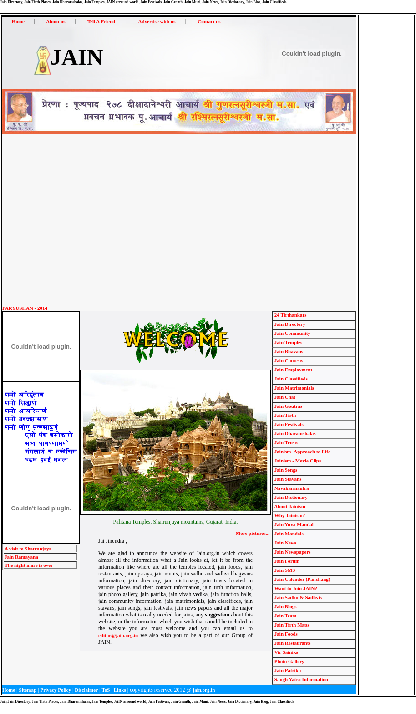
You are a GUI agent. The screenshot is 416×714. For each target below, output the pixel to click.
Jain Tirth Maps (291, 624)
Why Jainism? (289, 515)
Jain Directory (289, 324)
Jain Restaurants (292, 643)
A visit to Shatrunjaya (28, 548)
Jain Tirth (284, 415)
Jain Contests (288, 360)
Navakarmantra (291, 488)
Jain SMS (284, 570)
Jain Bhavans (288, 351)
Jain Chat (284, 397)
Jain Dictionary (290, 497)
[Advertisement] (85, 219)
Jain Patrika (287, 670)
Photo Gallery (288, 661)
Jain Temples (287, 342)
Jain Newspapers (292, 552)
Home (18, 21)
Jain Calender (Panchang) (301, 579)
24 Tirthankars (290, 315)
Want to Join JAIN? (295, 588)
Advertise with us (157, 21)
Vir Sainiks (285, 652)
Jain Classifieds (290, 378)
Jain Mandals (288, 533)
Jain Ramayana (21, 557)
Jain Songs (285, 470)
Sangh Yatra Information (300, 679)
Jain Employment (292, 369)
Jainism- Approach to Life (301, 451)
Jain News (284, 542)
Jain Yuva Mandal (293, 524)
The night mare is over (29, 565)
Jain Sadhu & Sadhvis (297, 597)
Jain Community (291, 333)
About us (56, 21)
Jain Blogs (284, 606)
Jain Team (284, 615)
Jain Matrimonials (293, 387)
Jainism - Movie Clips (297, 460)
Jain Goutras (287, 406)
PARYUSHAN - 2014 (24, 308)
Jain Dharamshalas (294, 433)
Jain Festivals (288, 424)
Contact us (209, 21)
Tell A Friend (101, 21)
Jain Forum (286, 561)
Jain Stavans (287, 479)
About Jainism (289, 506)
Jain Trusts (285, 442)
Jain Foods (285, 634)
